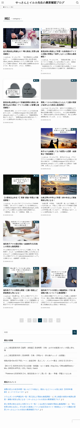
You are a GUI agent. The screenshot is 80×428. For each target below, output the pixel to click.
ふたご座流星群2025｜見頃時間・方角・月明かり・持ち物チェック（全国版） (35, 355)
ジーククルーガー (17, 392)
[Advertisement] (21, 141)
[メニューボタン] (2, 2)
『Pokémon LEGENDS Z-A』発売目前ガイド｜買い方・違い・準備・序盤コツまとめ (37, 373)
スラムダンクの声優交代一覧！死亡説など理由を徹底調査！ (28, 397)
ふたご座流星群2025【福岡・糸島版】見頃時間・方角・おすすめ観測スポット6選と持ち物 (39, 349)
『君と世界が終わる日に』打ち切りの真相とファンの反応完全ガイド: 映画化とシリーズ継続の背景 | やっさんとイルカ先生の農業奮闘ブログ (40, 407)
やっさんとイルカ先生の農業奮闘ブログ (40, 2)
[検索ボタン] (77, 2)
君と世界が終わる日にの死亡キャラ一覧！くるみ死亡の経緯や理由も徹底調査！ (36, 404)
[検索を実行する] (74, 332)
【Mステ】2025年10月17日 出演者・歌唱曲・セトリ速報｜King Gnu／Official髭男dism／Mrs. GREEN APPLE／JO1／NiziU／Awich (39, 367)
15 (58, 320)
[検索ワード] (40, 332)
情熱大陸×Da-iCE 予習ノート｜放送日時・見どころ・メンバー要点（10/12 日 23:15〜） (39, 361)
